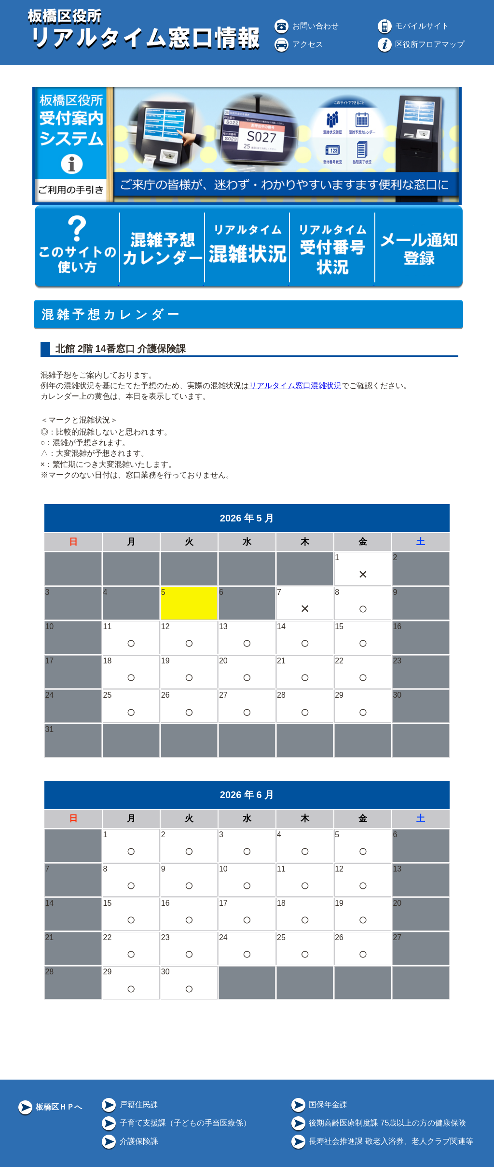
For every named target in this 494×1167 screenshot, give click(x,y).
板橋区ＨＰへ (49, 1107)
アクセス (298, 44)
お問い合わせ (305, 26)
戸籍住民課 (129, 1104)
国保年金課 (318, 1104)
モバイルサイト (412, 26)
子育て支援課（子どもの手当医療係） (175, 1123)
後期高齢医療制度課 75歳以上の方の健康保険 (378, 1123)
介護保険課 (129, 1141)
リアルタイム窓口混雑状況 (295, 385)
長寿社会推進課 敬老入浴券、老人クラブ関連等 (381, 1141)
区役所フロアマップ (420, 44)
